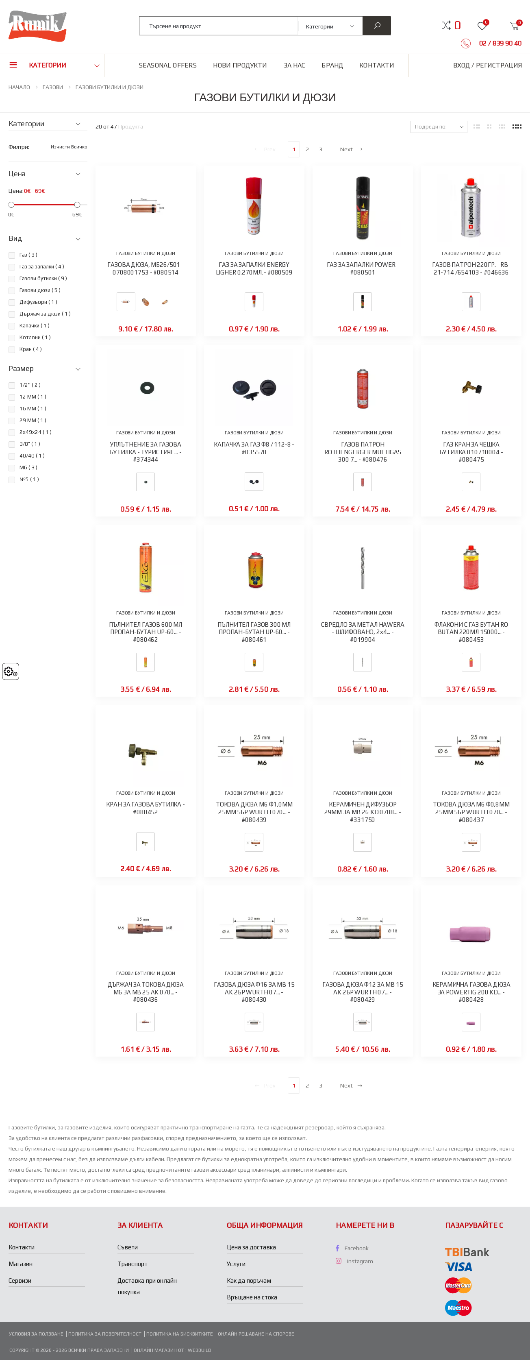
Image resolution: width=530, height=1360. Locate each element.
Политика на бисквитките (179, 1334)
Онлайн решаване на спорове (256, 1334)
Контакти (376, 65)
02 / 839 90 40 (499, 43)
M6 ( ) (28, 467)
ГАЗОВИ (53, 87)
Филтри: (19, 147)
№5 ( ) (29, 479)
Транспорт (132, 1263)
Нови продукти (240, 65)
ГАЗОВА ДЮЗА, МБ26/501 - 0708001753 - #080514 (145, 268)
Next (351, 149)
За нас (295, 65)
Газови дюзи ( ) (40, 290)
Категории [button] (47, 65)
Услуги (236, 1263)
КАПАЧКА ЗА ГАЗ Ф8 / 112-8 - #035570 (254, 448)
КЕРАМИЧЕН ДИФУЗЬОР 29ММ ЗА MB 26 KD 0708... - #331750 (362, 812)
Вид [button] (15, 238)
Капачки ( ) (35, 326)
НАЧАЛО (19, 87)
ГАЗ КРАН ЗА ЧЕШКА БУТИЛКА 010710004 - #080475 (471, 452)
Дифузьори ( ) (38, 302)
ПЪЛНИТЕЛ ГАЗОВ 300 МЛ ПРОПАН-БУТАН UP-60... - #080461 (254, 632)
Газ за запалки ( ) (42, 267)
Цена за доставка (251, 1247)
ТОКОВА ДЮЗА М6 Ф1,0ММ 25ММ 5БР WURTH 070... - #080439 (254, 812)
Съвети (127, 1247)
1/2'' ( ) (30, 385)
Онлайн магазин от (159, 1350)
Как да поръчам (249, 1280)
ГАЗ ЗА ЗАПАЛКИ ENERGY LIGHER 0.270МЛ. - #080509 (254, 268)
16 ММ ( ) (33, 408)
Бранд (332, 65)
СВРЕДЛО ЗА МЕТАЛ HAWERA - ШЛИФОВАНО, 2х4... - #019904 (362, 632)
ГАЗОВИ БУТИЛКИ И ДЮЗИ (109, 87)
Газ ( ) (28, 255)
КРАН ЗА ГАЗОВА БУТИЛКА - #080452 (145, 808)
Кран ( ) (31, 349)
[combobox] (219, 26)
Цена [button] (17, 174)
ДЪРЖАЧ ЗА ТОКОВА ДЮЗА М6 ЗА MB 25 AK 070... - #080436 (146, 992)
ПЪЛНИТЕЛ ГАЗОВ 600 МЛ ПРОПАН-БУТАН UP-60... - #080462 (145, 632)
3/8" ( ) (30, 444)
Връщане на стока (252, 1297)
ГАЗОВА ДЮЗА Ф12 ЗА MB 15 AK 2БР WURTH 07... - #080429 (362, 992)
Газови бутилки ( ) (43, 278)
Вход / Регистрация (487, 65)
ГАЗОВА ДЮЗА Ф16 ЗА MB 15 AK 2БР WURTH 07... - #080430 (254, 992)
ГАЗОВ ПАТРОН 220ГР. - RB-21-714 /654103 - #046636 (471, 268)
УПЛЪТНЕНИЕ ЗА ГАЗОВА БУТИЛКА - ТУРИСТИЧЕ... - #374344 (145, 452)
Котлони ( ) (35, 337)
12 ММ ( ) (33, 397)
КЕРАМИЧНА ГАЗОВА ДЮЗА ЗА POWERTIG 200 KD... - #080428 (471, 992)
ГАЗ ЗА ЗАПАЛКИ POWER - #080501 (363, 268)
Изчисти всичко (69, 147)
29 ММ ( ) (33, 420)
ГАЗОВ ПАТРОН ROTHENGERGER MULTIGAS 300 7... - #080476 (362, 452)
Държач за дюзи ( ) (45, 314)
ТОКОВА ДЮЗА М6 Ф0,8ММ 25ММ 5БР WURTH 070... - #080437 (471, 812)
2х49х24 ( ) (36, 432)
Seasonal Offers (168, 65)
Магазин (21, 1263)
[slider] (11, 205)
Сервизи (20, 1280)
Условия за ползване (36, 1334)
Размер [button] (21, 368)
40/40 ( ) (32, 456)
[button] (457, 25)
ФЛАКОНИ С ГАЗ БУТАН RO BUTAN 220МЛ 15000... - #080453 (471, 632)
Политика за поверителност (104, 1334)
